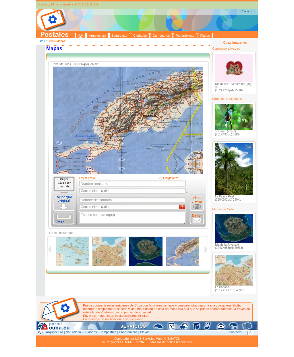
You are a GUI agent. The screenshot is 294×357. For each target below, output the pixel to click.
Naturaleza (73, 332)
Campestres (107, 332)
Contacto (246, 11)
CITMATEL (172, 338)
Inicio (52, 41)
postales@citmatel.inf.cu (132, 315)
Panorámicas (128, 332)
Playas (145, 332)
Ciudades (90, 332)
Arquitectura (54, 332)
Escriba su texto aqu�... (132, 218)
